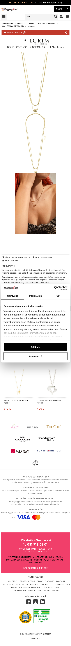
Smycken (41, 23)
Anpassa (35, 356)
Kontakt (60, 581)
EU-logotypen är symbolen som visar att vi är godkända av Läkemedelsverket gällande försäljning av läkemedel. (35, 501)
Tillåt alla (35, 347)
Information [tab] (35, 296)
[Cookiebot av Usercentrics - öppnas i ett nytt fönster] (54, 288)
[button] (67, 17)
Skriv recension (42, 257)
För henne (30, 23)
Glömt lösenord (45, 581)
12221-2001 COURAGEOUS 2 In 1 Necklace (18, 26)
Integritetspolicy (61, 584)
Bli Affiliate (33, 584)
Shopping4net (7, 23)
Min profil (13, 581)
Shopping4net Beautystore (27, 590)
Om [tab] (58, 296)
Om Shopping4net (53, 587)
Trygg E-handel (52, 590)
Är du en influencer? (13, 584)
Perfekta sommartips (21, 2)
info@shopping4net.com (35, 568)
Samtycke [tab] (12, 296)
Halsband (51, 23)
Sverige (35, 638)
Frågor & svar (27, 581)
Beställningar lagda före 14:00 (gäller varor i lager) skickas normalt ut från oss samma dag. (35, 490)
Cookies (45, 584)
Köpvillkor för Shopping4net (26, 587)
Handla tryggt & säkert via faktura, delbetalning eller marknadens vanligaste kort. (35, 513)
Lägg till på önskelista (16, 257)
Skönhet (19, 23)
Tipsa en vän (10, 261)
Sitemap (47, 634)
